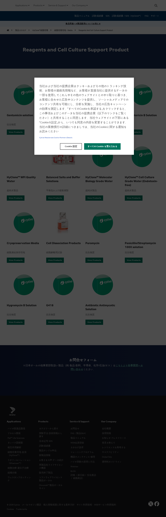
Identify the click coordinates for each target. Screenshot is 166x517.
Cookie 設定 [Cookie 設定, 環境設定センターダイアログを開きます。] (71, 146)
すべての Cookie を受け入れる (102, 146)
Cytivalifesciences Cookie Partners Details (55, 138)
